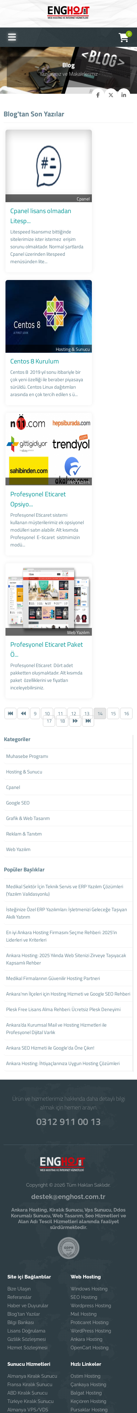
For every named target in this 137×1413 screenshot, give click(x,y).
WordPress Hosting (91, 1244)
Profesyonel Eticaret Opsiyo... (48, 458)
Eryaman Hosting (89, 1340)
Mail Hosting (84, 1228)
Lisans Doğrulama (26, 1244)
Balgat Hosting (86, 1307)
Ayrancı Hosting (87, 1332)
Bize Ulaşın (19, 1202)
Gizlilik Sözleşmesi (26, 1253)
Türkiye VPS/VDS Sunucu (34, 1345)
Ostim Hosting (86, 1290)
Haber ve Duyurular (27, 1219)
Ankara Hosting (87, 1253)
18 (62, 635)
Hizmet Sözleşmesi (27, 1261)
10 (47, 627)
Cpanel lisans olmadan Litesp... (49, 209)
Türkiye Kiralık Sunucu (30, 1315)
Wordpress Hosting (91, 1219)
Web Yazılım (120, 445)
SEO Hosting (84, 1211)
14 (100, 627)
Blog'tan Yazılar (23, 1228)
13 (86, 627)
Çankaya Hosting (88, 1298)
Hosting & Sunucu (114, 321)
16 (126, 627)
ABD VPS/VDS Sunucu (31, 1354)
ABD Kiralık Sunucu (27, 1307)
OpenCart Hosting (90, 1261)
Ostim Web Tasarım (92, 1349)
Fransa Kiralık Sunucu (29, 1298)
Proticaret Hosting (90, 1236)
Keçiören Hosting (88, 1315)
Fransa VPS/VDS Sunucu (34, 1337)
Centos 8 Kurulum (32, 333)
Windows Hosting (89, 1202)
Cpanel (124, 196)
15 (113, 627)
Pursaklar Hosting (89, 1323)
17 (49, 635)
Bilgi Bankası (20, 1236)
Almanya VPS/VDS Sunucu (27, 1326)
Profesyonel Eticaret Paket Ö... (49, 582)
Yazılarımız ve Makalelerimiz (68, 73)
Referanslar (19, 1211)
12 (73, 627)
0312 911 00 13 (68, 1034)
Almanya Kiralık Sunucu (32, 1290)
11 (60, 627)
